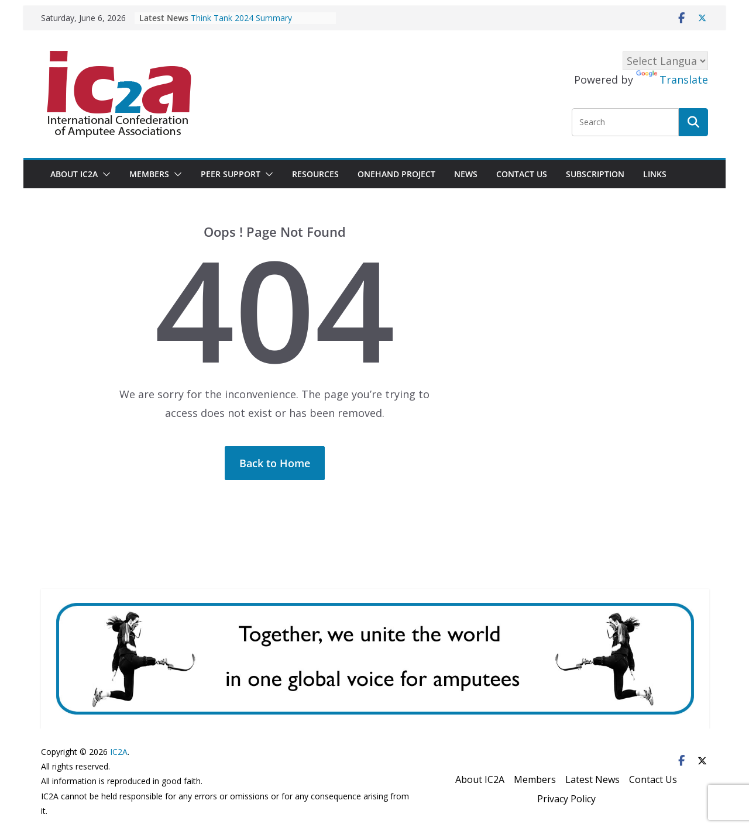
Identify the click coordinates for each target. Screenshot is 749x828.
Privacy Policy (566, 798)
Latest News (592, 779)
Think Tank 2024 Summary (241, 17)
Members (149, 174)
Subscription (595, 174)
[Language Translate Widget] (665, 60)
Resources (315, 174)
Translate (672, 80)
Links (654, 174)
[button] (104, 174)
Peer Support (230, 174)
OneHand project (396, 174)
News (465, 174)
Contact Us (521, 174)
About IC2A (74, 174)
